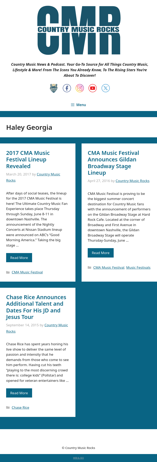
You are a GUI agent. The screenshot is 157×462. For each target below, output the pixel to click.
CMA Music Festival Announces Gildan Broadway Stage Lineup (113, 162)
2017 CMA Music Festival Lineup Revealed (28, 159)
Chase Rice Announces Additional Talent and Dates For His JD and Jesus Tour (36, 307)
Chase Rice (20, 407)
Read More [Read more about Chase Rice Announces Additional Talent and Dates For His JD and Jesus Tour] (19, 393)
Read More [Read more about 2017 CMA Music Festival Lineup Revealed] (19, 257)
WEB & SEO (78, 457)
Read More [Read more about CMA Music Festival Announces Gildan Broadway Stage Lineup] (101, 252)
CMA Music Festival (27, 272)
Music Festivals (138, 267)
